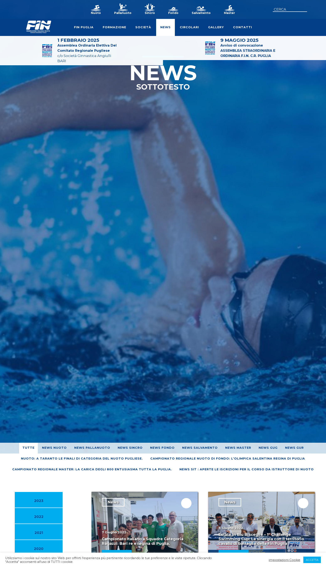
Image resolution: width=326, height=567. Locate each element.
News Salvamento (200, 448)
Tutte (28, 448)
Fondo (173, 13)
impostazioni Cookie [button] (284, 560)
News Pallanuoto (92, 448)
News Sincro (130, 448)
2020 (38, 549)
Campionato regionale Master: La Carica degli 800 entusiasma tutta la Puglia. (92, 469)
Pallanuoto (122, 13)
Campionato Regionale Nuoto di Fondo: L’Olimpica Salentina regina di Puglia (227, 458)
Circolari (189, 27)
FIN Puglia (84, 27)
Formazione (114, 27)
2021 (39, 533)
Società (143, 27)
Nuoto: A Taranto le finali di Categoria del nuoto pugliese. (82, 458)
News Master (238, 448)
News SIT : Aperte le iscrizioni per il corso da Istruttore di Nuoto (246, 469)
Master (229, 13)
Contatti (242, 27)
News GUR (294, 448)
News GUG (268, 448)
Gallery (216, 27)
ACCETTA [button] (312, 559)
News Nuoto (54, 448)
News (165, 27)
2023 (38, 501)
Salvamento (201, 13)
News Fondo (162, 448)
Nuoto (96, 13)
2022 (38, 517)
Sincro (150, 13)
